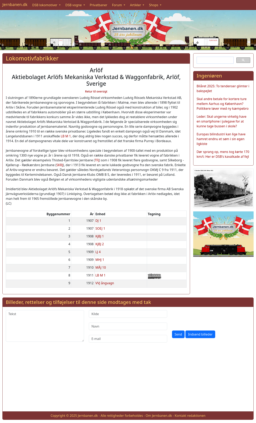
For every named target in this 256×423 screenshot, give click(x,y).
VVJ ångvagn (104, 283)
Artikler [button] (136, 5)
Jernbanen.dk (14, 4)
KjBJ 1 (99, 236)
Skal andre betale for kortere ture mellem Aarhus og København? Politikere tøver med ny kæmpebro (223, 104)
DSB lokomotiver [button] (45, 5)
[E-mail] (128, 339)
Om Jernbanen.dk (159, 415)
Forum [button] (117, 5)
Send (178, 334)
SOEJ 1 (100, 228)
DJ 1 (98, 220)
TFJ (97, 160)
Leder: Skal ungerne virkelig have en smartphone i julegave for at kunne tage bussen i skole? (221, 121)
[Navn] (128, 326)
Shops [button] (154, 5)
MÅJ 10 (100, 267)
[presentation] (202, 318)
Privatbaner (98, 5)
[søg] (215, 60)
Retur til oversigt (96, 91)
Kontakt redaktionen (190, 415)
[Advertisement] (128, 380)
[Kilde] (128, 314)
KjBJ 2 (99, 244)
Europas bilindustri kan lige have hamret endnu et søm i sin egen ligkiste (221, 139)
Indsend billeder (200, 334)
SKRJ (59, 165)
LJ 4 (98, 252)
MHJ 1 (99, 259)
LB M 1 (66, 136)
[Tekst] (45, 326)
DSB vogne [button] (74, 5)
